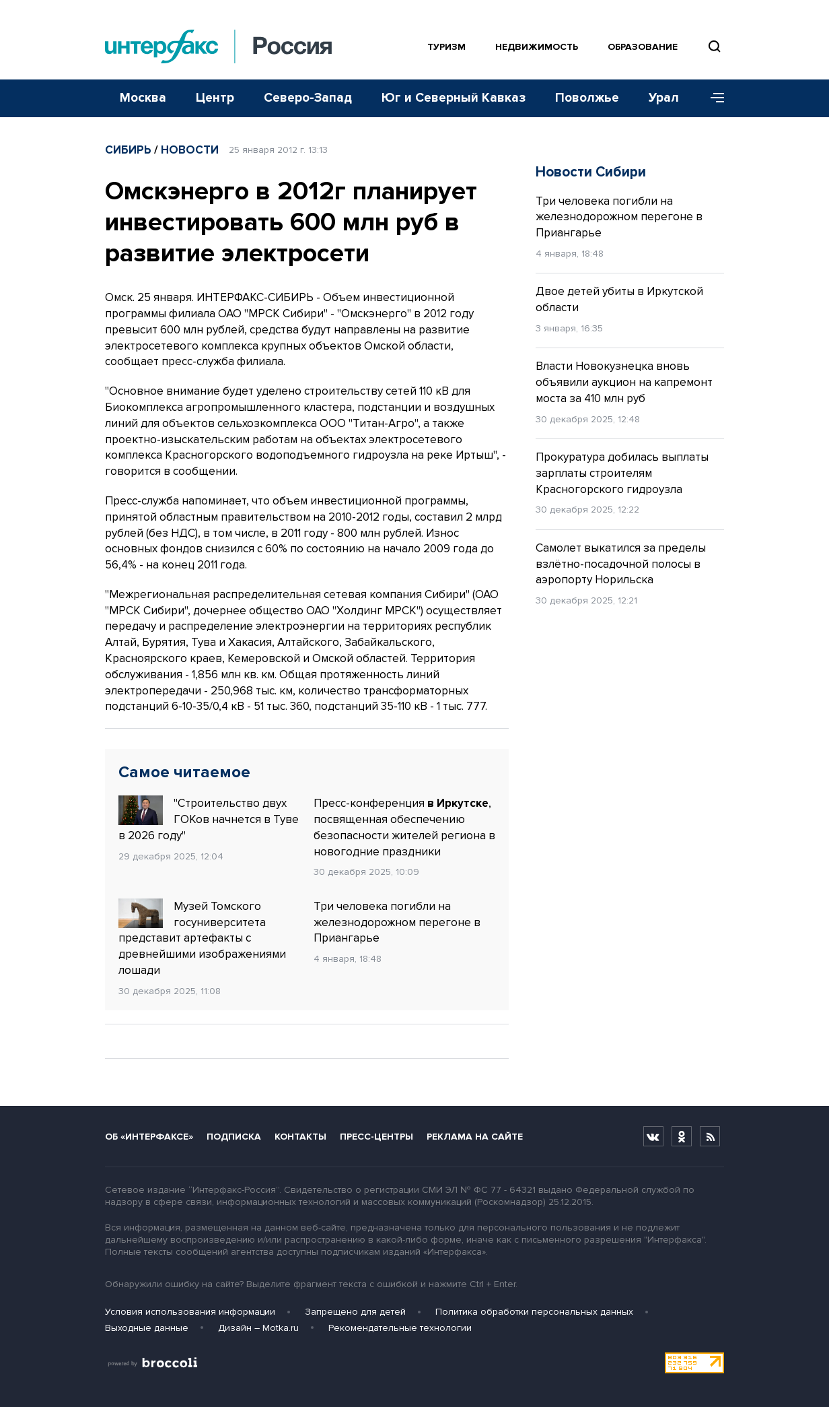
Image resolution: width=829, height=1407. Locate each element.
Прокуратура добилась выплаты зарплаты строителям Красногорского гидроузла (622, 473)
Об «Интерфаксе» (149, 1136)
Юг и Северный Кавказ (454, 98)
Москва (143, 98)
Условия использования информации (190, 1311)
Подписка (234, 1136)
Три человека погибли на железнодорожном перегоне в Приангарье (397, 922)
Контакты (300, 1136)
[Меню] (712, 98)
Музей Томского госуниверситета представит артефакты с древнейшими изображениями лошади (202, 937)
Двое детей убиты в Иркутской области (619, 299)
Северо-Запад (308, 98)
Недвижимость (536, 47)
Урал (664, 98)
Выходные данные (146, 1328)
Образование (643, 47)
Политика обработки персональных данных (534, 1311)
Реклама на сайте (475, 1136)
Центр (215, 98)
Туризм (446, 47)
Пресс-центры (376, 1136)
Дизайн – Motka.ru (258, 1328)
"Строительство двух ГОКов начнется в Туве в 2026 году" (208, 819)
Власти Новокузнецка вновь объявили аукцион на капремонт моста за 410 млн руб (624, 382)
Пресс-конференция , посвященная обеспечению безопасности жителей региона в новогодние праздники (404, 827)
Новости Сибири (591, 172)
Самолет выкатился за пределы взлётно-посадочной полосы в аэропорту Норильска (621, 564)
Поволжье (587, 98)
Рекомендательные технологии (400, 1328)
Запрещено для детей (355, 1311)
